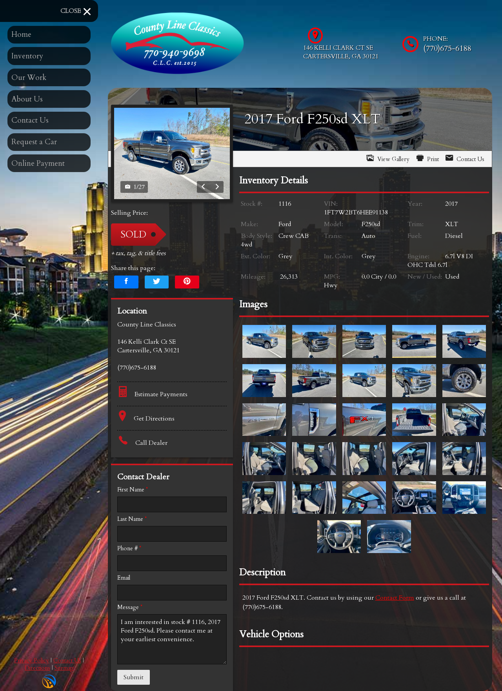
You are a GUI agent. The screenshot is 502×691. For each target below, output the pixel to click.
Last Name (132, 519)
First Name (132, 489)
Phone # (129, 548)
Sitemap (64, 668)
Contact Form (394, 597)
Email (123, 578)
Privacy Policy (31, 660)
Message (129, 607)
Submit (134, 677)
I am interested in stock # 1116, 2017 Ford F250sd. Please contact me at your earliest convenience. (172, 639)
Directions (37, 668)
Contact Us (67, 660)
